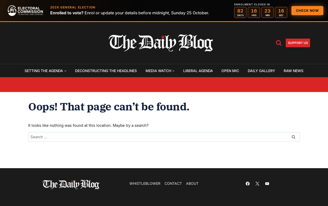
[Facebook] (247, 183)
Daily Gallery (261, 70)
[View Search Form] (279, 43)
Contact (173, 183)
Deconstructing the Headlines (106, 70)
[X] (257, 183)
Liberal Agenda (198, 70)
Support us (298, 43)
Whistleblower (144, 183)
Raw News (293, 70)
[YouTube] (267, 183)
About (192, 183)
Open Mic (230, 70)
